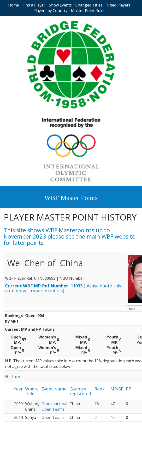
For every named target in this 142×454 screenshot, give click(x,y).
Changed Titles (88, 5)
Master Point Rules (88, 10)
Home (13, 5)
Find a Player (34, 5)
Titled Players (118, 5)
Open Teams (53, 417)
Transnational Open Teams (54, 406)
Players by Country (50, 10)
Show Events (60, 5)
